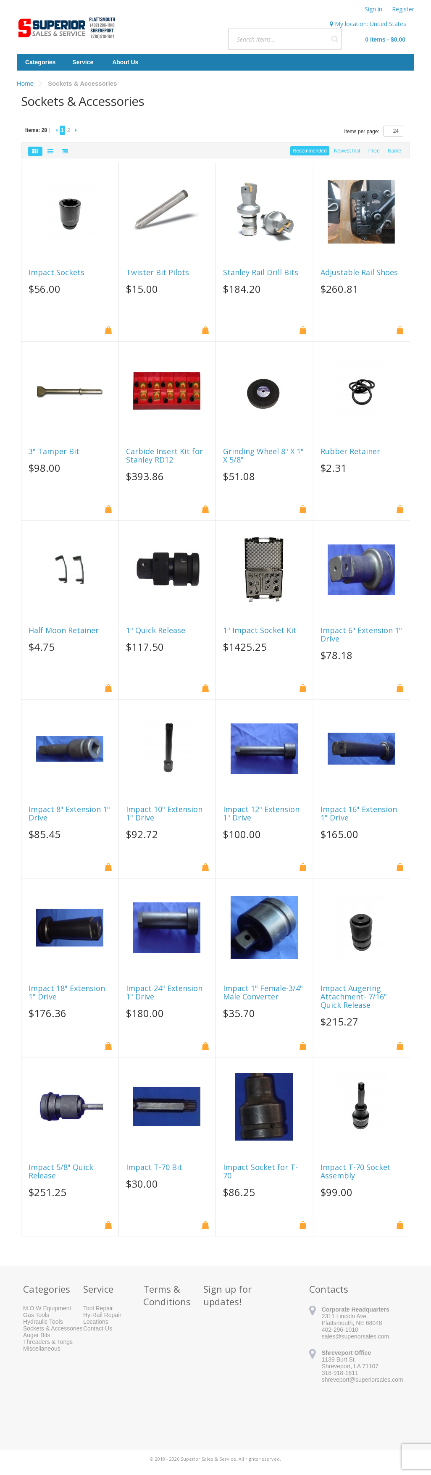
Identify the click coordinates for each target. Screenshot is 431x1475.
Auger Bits (36, 1335)
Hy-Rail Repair (102, 1315)
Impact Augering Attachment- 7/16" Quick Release (354, 996)
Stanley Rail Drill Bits (260, 272)
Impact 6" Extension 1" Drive (361, 634)
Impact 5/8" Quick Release (61, 1171)
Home (25, 83)
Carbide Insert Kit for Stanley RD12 (164, 455)
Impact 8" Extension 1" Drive (69, 813)
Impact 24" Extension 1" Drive (164, 992)
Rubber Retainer (350, 451)
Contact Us (97, 1328)
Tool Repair (98, 1308)
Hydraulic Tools (43, 1321)
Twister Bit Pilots (157, 272)
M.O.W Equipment (47, 1308)
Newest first (347, 151)
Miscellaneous (41, 1348)
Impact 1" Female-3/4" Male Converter (263, 992)
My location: (368, 24)
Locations (95, 1321)
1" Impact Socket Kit (260, 630)
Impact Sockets (56, 272)
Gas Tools (36, 1315)
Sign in (373, 9)
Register (403, 9)
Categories (40, 62)
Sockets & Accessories (53, 1328)
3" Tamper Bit (54, 451)
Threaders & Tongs (48, 1341)
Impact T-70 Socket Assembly (356, 1171)
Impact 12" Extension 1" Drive (261, 813)
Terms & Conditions (167, 1295)
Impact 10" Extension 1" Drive (164, 813)
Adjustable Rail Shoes (359, 272)
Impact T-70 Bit (154, 1167)
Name (394, 151)
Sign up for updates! (227, 1295)
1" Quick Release (155, 630)
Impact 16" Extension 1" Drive (359, 813)
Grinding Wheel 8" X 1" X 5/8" (263, 455)
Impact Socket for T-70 (260, 1171)
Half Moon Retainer (64, 630)
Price (374, 151)
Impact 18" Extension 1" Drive (67, 992)
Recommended (310, 151)
